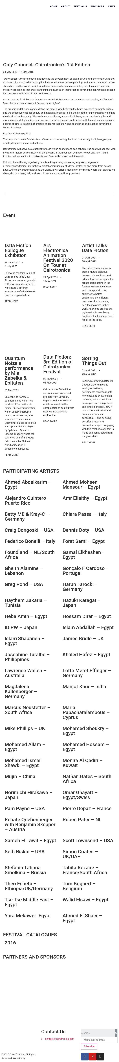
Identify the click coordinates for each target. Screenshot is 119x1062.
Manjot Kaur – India (84, 686)
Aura (28, 1058)
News (111, 6)
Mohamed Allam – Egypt (25, 746)
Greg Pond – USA (24, 584)
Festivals (80, 6)
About (65, 6)
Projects (97, 6)
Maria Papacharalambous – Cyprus (86, 712)
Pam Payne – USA (25, 808)
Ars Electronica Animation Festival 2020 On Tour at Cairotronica (58, 257)
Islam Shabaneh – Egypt (25, 641)
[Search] (116, 1033)
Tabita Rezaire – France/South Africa (85, 870)
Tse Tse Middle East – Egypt (29, 902)
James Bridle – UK (83, 638)
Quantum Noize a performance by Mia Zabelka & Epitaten (19, 370)
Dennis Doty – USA (83, 530)
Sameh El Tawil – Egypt (30, 840)
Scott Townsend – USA (88, 840)
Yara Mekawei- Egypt (28, 916)
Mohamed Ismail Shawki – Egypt (23, 762)
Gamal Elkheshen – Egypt (84, 554)
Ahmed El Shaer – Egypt (82, 918)
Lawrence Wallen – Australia (26, 673)
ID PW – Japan (21, 627)
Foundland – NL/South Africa (30, 554)
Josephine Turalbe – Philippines (27, 657)
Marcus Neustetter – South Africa (27, 710)
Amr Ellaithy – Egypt (85, 498)
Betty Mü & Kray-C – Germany (27, 516)
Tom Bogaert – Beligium (79, 886)
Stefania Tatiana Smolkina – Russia (25, 870)
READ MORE (11, 301)
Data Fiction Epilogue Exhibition (18, 250)
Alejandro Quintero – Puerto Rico (28, 500)
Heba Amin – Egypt (26, 616)
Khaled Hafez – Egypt (86, 654)
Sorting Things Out (94, 360)
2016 (10, 943)
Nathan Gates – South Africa (87, 778)
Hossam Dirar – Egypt (87, 616)
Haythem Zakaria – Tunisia (26, 602)
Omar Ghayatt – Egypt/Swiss (80, 794)
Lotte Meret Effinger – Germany (87, 673)
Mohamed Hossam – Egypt (86, 746)
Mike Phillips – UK (25, 728)
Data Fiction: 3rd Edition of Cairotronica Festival (58, 364)
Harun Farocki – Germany (80, 586)
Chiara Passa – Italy (85, 514)
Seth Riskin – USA (25, 851)
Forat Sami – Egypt (84, 541)
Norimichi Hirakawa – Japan (29, 794)
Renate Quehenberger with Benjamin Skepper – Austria (30, 824)
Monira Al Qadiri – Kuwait (83, 762)
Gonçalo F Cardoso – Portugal (86, 570)
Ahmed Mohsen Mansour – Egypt (81, 484)
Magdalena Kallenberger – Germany (21, 691)
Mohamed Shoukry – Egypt (86, 730)
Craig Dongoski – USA (29, 530)
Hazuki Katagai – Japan (81, 602)
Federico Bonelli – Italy (30, 541)
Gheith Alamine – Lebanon (24, 570)
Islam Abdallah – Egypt (88, 627)
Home (53, 6)
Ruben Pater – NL (82, 819)
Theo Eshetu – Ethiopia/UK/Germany (29, 886)
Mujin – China (20, 776)
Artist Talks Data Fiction (95, 247)
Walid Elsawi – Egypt (85, 899)
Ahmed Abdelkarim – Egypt (28, 484)
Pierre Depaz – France (87, 808)
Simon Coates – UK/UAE (80, 854)
